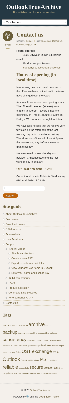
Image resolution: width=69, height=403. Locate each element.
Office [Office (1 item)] (18, 352)
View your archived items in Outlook (31, 267)
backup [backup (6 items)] (10, 332)
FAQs (11, 282)
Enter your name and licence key (30, 272)
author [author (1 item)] (48, 325)
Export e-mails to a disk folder (28, 263)
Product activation (18, 287)
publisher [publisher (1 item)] (54, 360)
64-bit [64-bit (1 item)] (23, 325)
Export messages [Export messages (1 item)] (33, 346)
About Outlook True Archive (21, 213)
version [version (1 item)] (33, 373)
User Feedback (14, 239)
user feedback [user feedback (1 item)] (24, 373)
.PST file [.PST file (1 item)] (11, 325)
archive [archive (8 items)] (36, 324)
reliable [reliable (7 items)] (10, 367)
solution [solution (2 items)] (48, 367)
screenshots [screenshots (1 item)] (24, 368)
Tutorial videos (16, 248)
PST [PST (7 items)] (44, 359)
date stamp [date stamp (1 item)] (56, 340)
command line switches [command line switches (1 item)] (47, 333)
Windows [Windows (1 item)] (53, 373)
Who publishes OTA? (20, 297)
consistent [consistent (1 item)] (31, 340)
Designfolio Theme (49, 396)
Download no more (16, 224)
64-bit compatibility (19, 278)
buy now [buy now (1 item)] (21, 333)
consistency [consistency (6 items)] (14, 339)
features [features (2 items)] (46, 345)
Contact (29, 41)
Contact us (29, 34)
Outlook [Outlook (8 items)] (11, 359)
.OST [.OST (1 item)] (5, 325)
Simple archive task (22, 253)
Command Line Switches (22, 292)
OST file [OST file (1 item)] (56, 352)
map (27, 44)
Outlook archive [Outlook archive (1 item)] (27, 360)
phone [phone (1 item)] (36, 360)
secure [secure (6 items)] (36, 367)
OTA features (13, 229)
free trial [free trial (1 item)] (55, 346)
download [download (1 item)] (7, 346)
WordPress (27, 396)
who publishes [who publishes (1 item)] (43, 373)
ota (9, 45)
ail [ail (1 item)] (27, 325)
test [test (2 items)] (56, 367)
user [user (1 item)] (15, 373)
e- (17, 44)
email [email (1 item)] (15, 346)
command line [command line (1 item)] (31, 333)
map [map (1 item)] (13, 352)
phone (33, 44)
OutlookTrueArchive (34, 6)
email (21, 44)
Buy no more (13, 219)
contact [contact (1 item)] (39, 340)
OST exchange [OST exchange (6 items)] (36, 351)
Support (10, 244)
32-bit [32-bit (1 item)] (17, 325)
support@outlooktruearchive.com (42, 67)
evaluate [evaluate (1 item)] (22, 346)
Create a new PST (22, 258)
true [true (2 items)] (10, 373)
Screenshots (13, 234)
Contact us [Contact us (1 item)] (47, 340)
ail (42, 41)
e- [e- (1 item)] (12, 346)
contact (47, 41)
